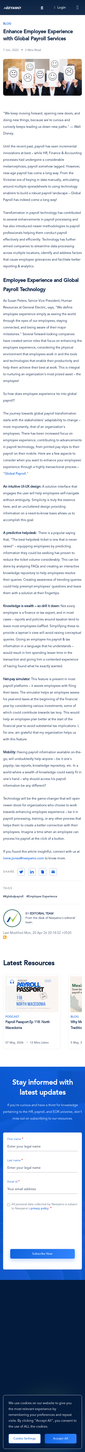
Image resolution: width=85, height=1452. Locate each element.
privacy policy (40, 1208)
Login (60, 7)
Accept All (60, 1438)
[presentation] (42, 1229)
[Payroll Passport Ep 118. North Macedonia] (32, 1011)
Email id (12, 1181)
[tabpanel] (35, 1014)
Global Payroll (15, 474)
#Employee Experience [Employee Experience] (41, 896)
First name (14, 1139)
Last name (14, 1160)
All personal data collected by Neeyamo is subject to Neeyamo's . (44, 1206)
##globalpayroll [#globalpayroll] (13, 896)
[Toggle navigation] (78, 7)
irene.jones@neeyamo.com (23, 858)
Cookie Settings (24, 1438)
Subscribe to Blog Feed (4, 937)
